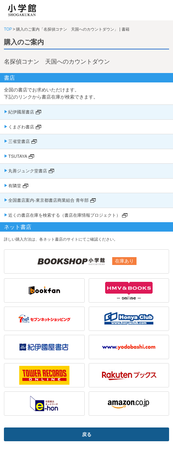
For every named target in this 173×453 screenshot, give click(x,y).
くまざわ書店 (21, 126)
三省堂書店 (19, 141)
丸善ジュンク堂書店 (27, 170)
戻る (86, 434)
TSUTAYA (17, 156)
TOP (8, 29)
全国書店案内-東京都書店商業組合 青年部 (48, 200)
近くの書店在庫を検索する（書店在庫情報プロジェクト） (64, 215)
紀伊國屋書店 (21, 112)
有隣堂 (14, 185)
